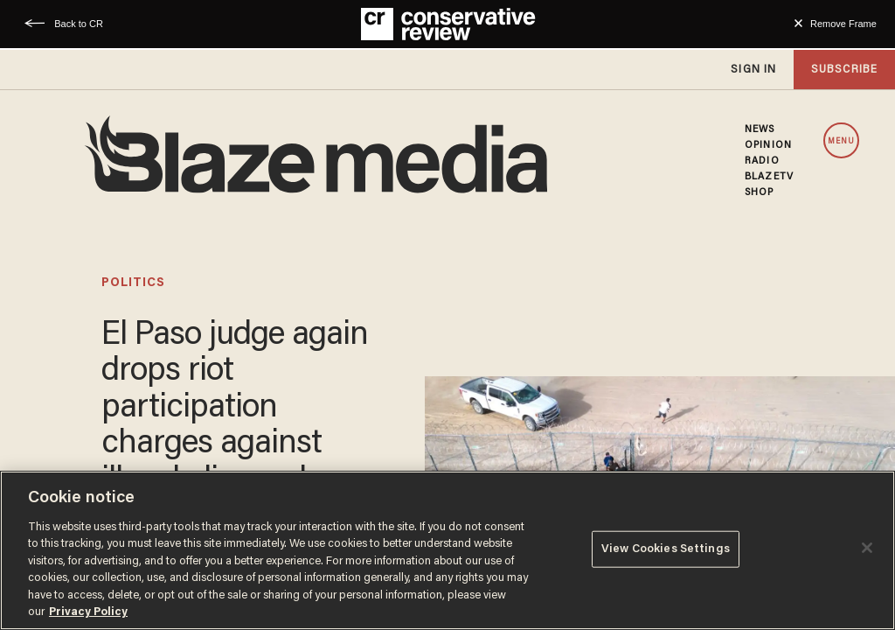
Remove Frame (843, 23)
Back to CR (78, 23)
